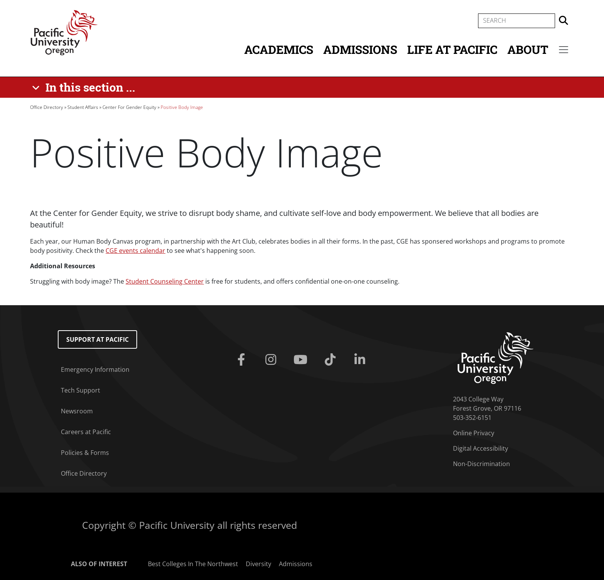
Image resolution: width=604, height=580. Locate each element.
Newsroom (77, 411)
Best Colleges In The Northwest (193, 564)
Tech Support (80, 390)
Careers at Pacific (86, 432)
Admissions (360, 49)
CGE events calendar (135, 250)
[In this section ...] (85, 87)
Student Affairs (82, 107)
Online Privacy (473, 433)
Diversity (258, 564)
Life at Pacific (452, 49)
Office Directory (46, 107)
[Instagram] (272, 359)
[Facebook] (243, 359)
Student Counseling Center (165, 281)
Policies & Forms (85, 452)
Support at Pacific (97, 339)
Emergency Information (95, 369)
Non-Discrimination (481, 464)
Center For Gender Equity (129, 107)
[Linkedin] (361, 359)
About (527, 49)
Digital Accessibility (480, 448)
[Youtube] (302, 359)
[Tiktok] (331, 359)
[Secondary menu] (563, 49)
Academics (278, 49)
